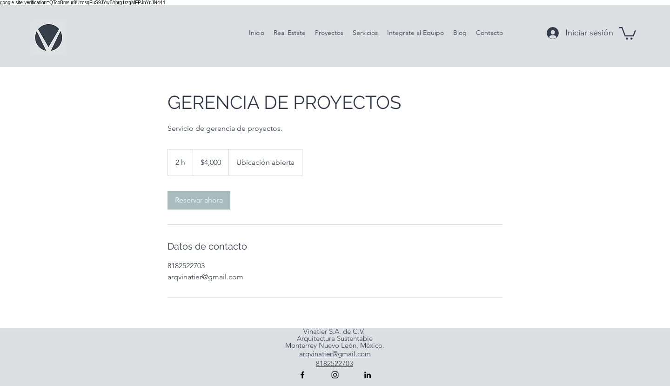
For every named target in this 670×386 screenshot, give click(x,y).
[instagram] (335, 374)
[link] (199, 200)
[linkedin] (367, 374)
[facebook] (302, 374)
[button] (627, 33)
